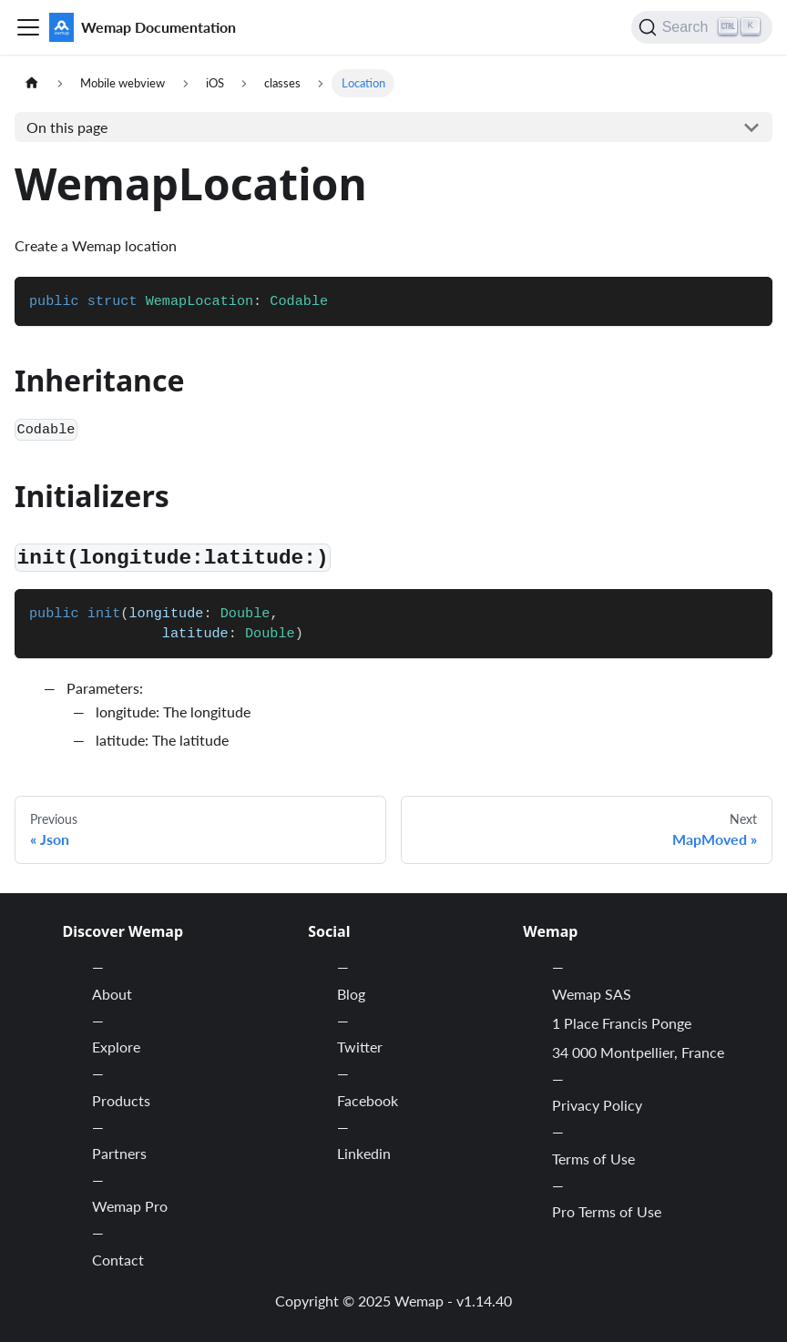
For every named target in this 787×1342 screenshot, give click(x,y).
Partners (119, 1153)
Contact (118, 1259)
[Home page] (32, 83)
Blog (351, 993)
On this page (66, 127)
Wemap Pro (130, 1206)
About (112, 993)
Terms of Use (593, 1158)
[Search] (701, 27)
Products (121, 1100)
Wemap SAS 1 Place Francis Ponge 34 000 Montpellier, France (638, 1023)
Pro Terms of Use (606, 1211)
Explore (116, 1046)
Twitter (360, 1046)
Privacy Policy (597, 1104)
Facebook (367, 1100)
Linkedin (364, 1153)
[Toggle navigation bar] (28, 27)
